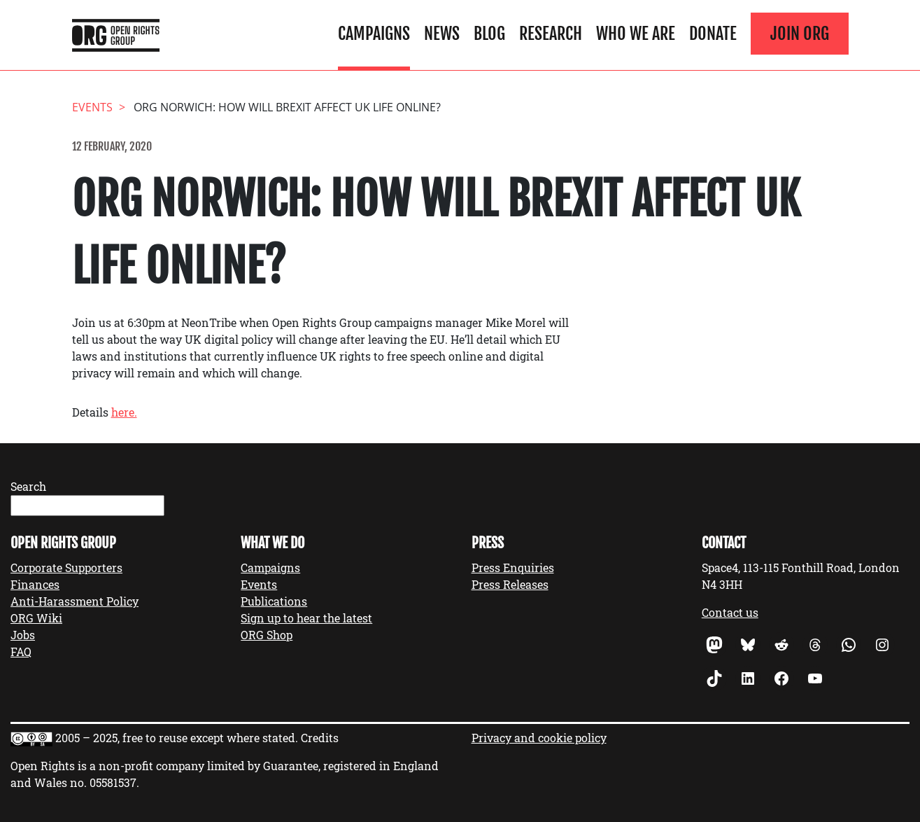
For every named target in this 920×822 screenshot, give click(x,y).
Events (259, 584)
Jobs (22, 634)
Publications (274, 601)
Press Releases (510, 584)
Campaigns (374, 33)
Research (550, 33)
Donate (713, 33)
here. (124, 412)
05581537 (113, 782)
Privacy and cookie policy (539, 737)
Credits (320, 737)
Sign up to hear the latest (306, 618)
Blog (489, 33)
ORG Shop (266, 634)
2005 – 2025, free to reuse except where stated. (176, 737)
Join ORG (799, 33)
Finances (34, 584)
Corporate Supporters (66, 567)
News (442, 33)
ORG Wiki (36, 618)
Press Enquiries (513, 567)
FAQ (20, 651)
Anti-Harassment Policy (74, 601)
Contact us (730, 612)
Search (28, 486)
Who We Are (635, 33)
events (92, 107)
